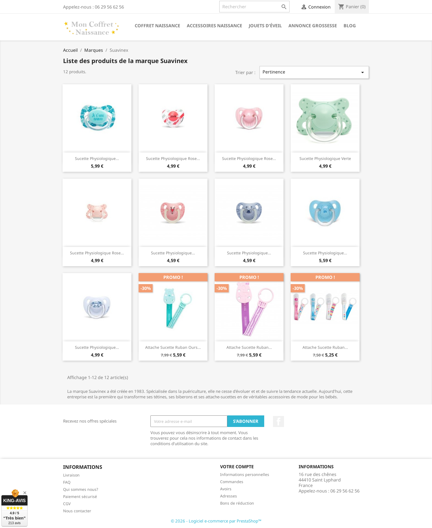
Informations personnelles (244, 474)
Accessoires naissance (214, 26)
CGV (67, 503)
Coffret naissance (157, 26)
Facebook (278, 421)
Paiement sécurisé (80, 496)
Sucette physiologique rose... (173, 158)
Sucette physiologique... (97, 158)
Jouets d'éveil (265, 26)
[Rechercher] (254, 6)
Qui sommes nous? (80, 489)
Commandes (231, 481)
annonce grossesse (312, 26)
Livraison (71, 475)
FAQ (67, 482)
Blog (350, 26)
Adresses (228, 496)
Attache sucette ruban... (249, 347)
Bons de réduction (237, 503)
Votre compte (237, 467)
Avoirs (225, 488)
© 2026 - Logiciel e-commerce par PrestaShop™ (216, 521)
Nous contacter (77, 510)
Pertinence (314, 72)
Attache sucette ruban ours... (173, 347)
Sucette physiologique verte (325, 158)
